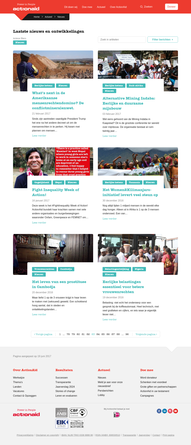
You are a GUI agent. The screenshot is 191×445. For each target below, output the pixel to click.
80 (78, 334)
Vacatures (18, 391)
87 (113, 334)
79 (73, 334)
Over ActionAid (118, 7)
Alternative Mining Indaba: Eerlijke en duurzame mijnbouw (129, 103)
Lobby (101, 395)
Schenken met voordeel (153, 382)
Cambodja (66, 269)
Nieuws (19, 42)
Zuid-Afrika (136, 85)
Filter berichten (161, 39)
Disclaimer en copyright (47, 435)
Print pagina (168, 435)
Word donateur (148, 377)
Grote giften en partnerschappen (158, 386)
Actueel (101, 7)
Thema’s (18, 382)
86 (108, 334)
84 (98, 334)
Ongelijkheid (41, 182)
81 (83, 334)
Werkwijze (19, 377)
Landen (17, 386)
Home (37, 17)
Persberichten (105, 390)
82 (88, 334)
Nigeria (139, 269)
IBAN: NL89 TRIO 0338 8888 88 (77, 435)
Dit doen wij (70, 7)
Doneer (171, 6)
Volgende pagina (143, 335)
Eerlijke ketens (43, 85)
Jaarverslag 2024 (65, 386)
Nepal (58, 182)
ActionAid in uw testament (154, 391)
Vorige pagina (42, 335)
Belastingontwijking (117, 269)
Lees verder (39, 135)
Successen (61, 377)
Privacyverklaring (25, 435)
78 (68, 334)
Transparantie (63, 382)
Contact (156, 435)
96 (127, 334)
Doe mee (87, 7)
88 (118, 334)
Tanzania (134, 182)
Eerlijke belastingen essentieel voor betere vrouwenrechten (123, 286)
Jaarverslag (144, 435)
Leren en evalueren (66, 395)
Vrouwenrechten (44, 269)
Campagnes (147, 395)
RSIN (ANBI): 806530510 (107, 435)
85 (103, 334)
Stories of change (65, 391)
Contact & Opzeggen (24, 395)
